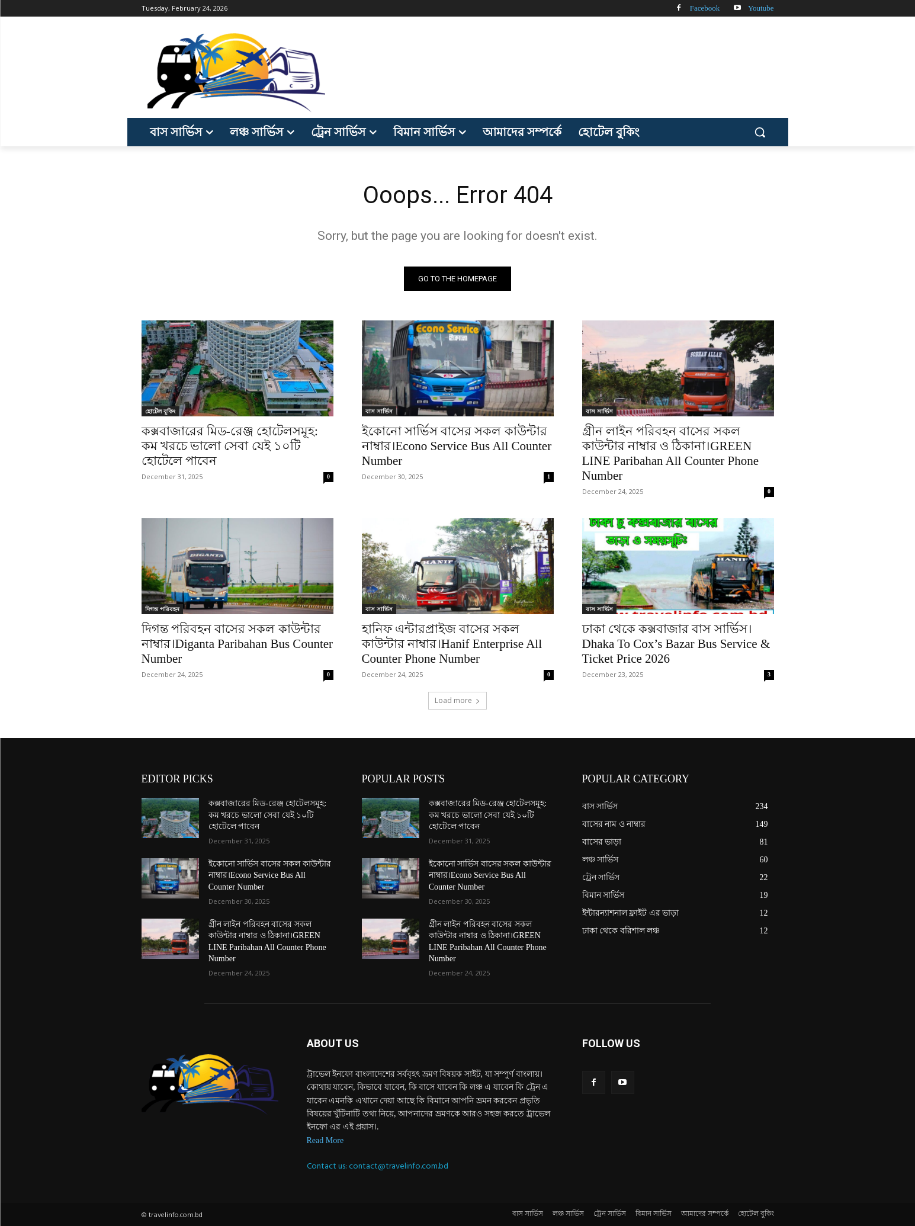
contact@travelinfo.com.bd (398, 1166)
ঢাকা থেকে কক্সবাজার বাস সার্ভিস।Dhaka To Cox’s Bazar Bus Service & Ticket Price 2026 (676, 644)
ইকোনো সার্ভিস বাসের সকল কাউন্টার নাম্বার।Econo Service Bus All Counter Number (457, 446)
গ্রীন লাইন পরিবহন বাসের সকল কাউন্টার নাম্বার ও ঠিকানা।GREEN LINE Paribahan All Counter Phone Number (670, 453)
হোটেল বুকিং (160, 411)
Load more (457, 700)
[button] (760, 132)
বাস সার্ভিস (379, 411)
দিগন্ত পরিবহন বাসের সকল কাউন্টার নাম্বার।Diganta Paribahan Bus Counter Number (237, 644)
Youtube (760, 8)
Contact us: (328, 1166)
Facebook (705, 8)
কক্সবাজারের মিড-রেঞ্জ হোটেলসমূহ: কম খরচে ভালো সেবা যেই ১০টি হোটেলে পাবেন (230, 446)
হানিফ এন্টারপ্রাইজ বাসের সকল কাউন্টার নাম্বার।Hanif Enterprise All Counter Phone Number (452, 644)
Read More (325, 1140)
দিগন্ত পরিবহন (162, 609)
